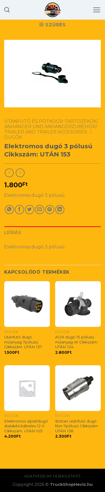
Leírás (12, 232)
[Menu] (96, 10)
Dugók (13, 137)
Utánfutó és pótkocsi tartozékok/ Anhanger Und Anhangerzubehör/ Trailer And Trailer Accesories (51, 127)
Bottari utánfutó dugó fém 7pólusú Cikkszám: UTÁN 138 (77, 426)
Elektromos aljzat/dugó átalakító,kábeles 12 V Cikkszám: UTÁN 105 (26, 426)
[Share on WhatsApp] (9, 209)
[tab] (52, 232)
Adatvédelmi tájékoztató (52, 476)
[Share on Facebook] (19, 209)
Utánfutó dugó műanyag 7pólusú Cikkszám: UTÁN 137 (23, 342)
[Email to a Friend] (39, 209)
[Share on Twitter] (29, 209)
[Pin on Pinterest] (49, 209)
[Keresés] (7, 10)
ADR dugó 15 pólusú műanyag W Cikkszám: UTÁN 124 (76, 342)
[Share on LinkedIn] (59, 209)
